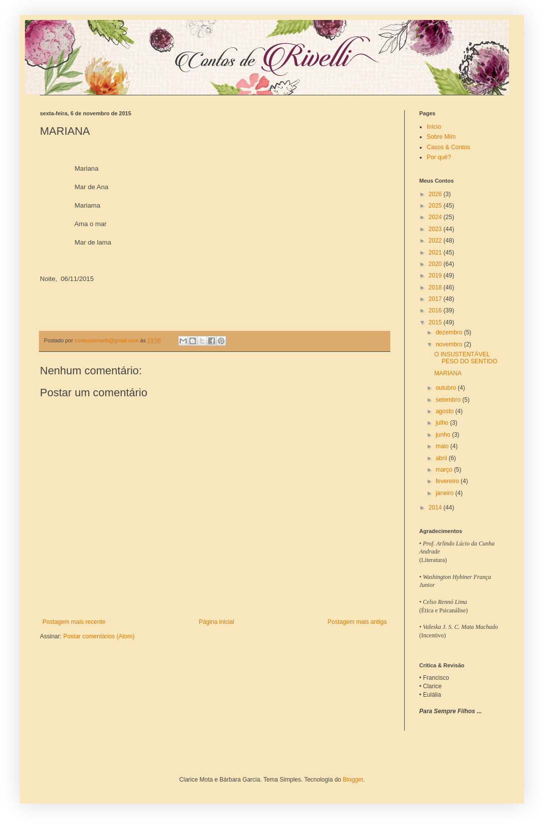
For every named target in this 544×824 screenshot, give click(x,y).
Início (434, 126)
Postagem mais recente (73, 621)
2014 (436, 507)
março (445, 469)
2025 (436, 205)
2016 (436, 310)
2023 (436, 229)
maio (443, 446)
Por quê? (439, 157)
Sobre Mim (441, 136)
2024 (436, 217)
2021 (436, 252)
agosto (445, 411)
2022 (436, 240)
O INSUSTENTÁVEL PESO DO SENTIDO (465, 358)
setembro (449, 399)
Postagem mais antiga (357, 621)
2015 (436, 322)
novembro (450, 344)
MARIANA (448, 373)
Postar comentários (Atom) (99, 636)
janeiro (445, 493)
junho (444, 434)
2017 (436, 298)
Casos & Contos (448, 147)
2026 (436, 194)
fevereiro (448, 481)
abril (442, 458)
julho (443, 422)
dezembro (450, 332)
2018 (436, 287)
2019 (436, 275)
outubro (447, 387)
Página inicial (216, 621)
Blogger (353, 779)
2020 (436, 264)
